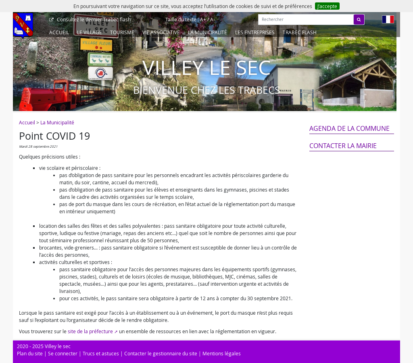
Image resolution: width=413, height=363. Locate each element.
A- (212, 19)
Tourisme (122, 32)
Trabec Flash (300, 32)
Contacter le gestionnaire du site (160, 353)
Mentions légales (221, 353)
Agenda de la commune (349, 128)
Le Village (89, 32)
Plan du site (30, 353)
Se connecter (62, 353)
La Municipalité (207, 32)
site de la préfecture (90, 331)
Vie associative (161, 32)
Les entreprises (255, 32)
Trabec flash (93, 19)
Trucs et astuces (101, 353)
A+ (203, 19)
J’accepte (327, 6)
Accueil (59, 32)
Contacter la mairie (343, 145)
